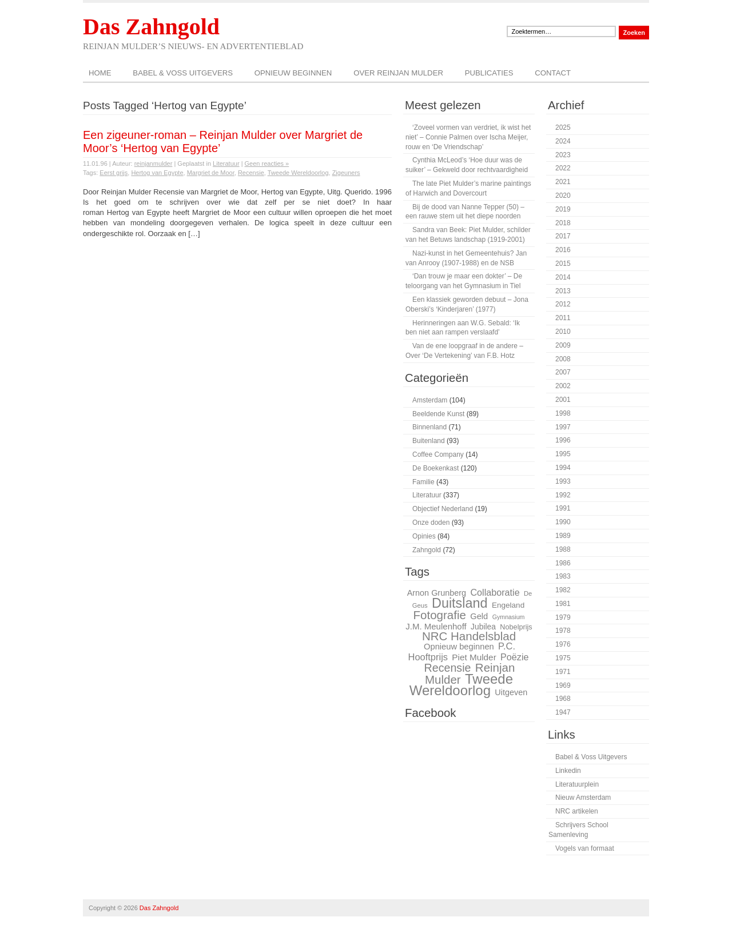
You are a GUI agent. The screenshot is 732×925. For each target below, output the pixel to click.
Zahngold (426, 550)
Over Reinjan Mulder (398, 73)
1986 (563, 563)
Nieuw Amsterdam (583, 798)
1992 (563, 495)
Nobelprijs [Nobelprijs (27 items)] (516, 627)
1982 (563, 590)
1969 (563, 685)
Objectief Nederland (442, 509)
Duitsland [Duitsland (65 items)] (460, 603)
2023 (563, 155)
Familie (423, 482)
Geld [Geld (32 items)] (479, 616)
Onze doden (430, 523)
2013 (563, 291)
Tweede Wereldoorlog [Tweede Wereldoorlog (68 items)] (461, 685)
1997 (563, 427)
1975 (563, 658)
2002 (563, 386)
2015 (563, 264)
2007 (563, 372)
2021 (563, 182)
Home (100, 73)
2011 (563, 318)
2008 (563, 359)
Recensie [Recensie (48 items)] (447, 667)
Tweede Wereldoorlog (298, 172)
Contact (553, 73)
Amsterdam (429, 400)
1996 (563, 440)
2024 (563, 141)
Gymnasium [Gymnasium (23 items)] (508, 616)
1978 (563, 631)
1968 (563, 699)
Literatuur (226, 163)
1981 (563, 604)
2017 (563, 236)
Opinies (424, 536)
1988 (563, 549)
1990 (563, 522)
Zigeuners (346, 172)
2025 (563, 127)
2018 (563, 223)
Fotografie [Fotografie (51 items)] (439, 614)
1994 (563, 468)
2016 (563, 250)
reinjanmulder (153, 163)
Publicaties (489, 73)
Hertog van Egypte (157, 172)
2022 (563, 168)
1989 (563, 536)
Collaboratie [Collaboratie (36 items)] (494, 592)
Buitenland (428, 441)
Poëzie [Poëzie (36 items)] (514, 657)
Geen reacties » (267, 163)
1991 (563, 508)
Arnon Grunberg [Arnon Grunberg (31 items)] (436, 592)
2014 (563, 277)
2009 (563, 345)
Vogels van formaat (584, 848)
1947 (563, 712)
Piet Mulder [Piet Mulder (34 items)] (474, 657)
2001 (563, 400)
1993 (563, 481)
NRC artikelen (576, 811)
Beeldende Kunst (438, 414)
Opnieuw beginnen (293, 73)
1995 (563, 454)
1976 (563, 644)
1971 (563, 672)
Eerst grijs (114, 172)
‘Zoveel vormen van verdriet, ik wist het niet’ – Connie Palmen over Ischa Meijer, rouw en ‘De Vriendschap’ (468, 137)
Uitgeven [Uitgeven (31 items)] (511, 692)
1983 (563, 576)
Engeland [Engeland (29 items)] (508, 605)
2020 (563, 196)
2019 (563, 209)
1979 (563, 617)
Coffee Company (438, 454)
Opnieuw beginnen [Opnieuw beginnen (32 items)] (459, 646)
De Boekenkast (435, 468)
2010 (563, 332)
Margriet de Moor (210, 172)
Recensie (251, 172)
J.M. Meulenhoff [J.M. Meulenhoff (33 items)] (435, 626)
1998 (563, 413)
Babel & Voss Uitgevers (183, 73)
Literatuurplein (577, 784)
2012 (563, 304)
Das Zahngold (151, 26)
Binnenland (429, 427)
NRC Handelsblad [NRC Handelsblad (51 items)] (469, 636)
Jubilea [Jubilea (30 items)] (483, 626)
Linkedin (568, 771)
